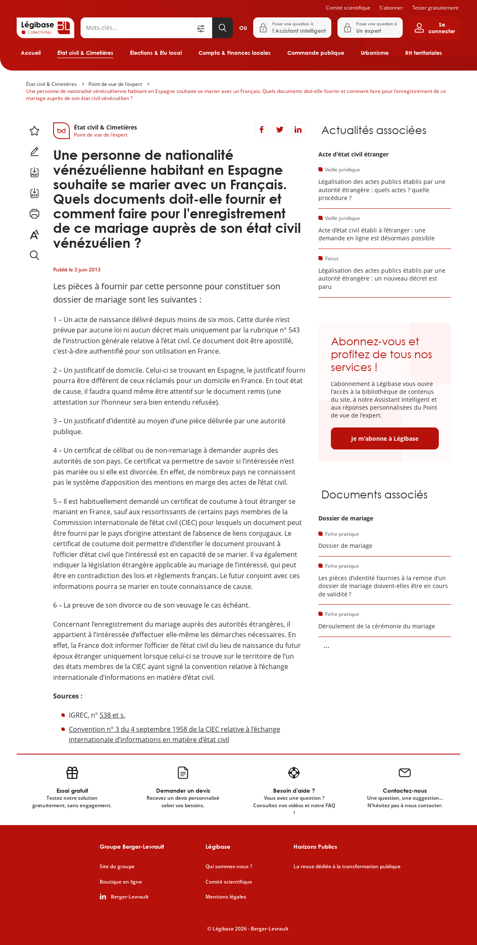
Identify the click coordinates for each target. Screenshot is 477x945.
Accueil (31, 52)
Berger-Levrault (130, 897)
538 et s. (112, 715)
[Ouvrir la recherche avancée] (204, 27)
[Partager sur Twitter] (280, 129)
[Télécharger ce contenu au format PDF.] (34, 172)
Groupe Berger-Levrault (132, 846)
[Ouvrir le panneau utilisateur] (434, 28)
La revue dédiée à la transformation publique (347, 866)
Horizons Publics (315, 846)
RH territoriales (423, 52)
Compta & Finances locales (234, 52)
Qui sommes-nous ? (228, 866)
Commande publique (315, 52)
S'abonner (391, 7)
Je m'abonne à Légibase (384, 438)
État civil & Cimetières (85, 52)
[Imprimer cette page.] (34, 213)
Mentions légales (225, 897)
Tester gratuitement (435, 7)
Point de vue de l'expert (115, 84)
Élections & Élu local (156, 52)
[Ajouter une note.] (34, 151)
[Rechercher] (138, 27)
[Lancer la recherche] (222, 27)
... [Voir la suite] (326, 645)
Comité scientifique (348, 7)
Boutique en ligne (121, 882)
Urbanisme (375, 52)
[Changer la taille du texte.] (34, 234)
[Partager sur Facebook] (261, 129)
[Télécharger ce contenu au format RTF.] (34, 193)
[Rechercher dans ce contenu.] (34, 255)
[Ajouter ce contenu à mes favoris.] (34, 130)
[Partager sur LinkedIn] (298, 129)
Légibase (217, 846)
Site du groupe (117, 866)
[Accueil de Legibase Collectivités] (45, 27)
